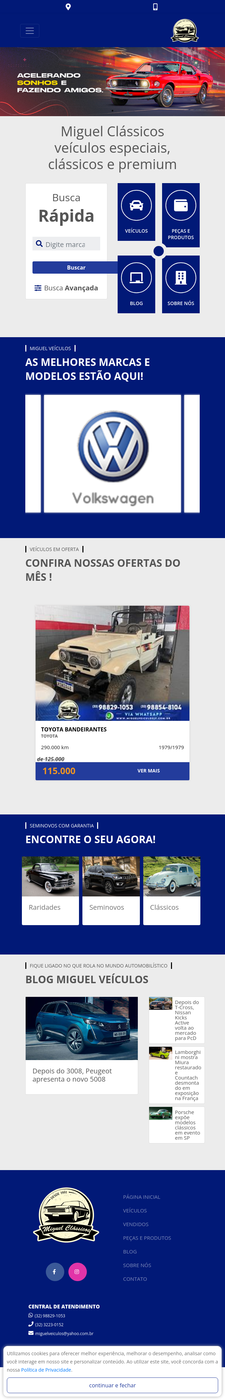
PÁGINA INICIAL (141, 1196)
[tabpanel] (112, 81)
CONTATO (135, 1278)
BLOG (130, 1251)
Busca (66, 287)
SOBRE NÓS (137, 1265)
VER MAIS (148, 770)
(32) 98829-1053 (46, 1316)
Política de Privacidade (46, 1370)
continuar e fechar (112, 1385)
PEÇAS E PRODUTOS (147, 1237)
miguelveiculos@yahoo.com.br (60, 1333)
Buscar (76, 267)
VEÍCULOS (135, 1210)
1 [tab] (112, 110)
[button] (69, 7)
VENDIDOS (135, 1224)
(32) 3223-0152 (46, 1325)
